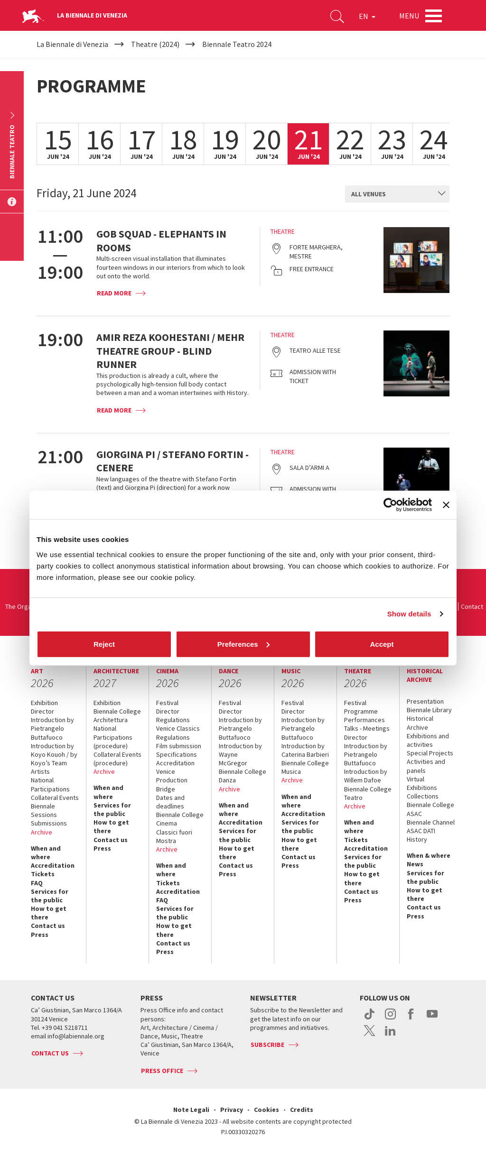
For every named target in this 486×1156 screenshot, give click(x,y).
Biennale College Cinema (180, 818)
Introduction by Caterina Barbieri (305, 750)
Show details (409, 614)
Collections (423, 796)
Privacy (231, 1109)
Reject (104, 644)
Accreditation (53, 865)
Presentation (425, 701)
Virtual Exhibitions (422, 783)
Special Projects (430, 753)
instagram (390, 1019)
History (417, 839)
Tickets (43, 874)
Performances (364, 720)
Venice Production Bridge (171, 780)
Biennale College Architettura (117, 715)
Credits (301, 1109)
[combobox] (397, 193)
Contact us (48, 925)
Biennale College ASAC (430, 808)
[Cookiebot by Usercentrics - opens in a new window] (390, 505)
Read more (114, 293)
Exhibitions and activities (428, 740)
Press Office (162, 1070)
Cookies (266, 1109)
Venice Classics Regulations (178, 732)
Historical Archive (420, 722)
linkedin (390, 1035)
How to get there (48, 912)
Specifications (176, 754)
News (415, 864)
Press (39, 934)
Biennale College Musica (305, 767)
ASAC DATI (421, 830)
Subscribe (267, 1044)
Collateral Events (55, 797)
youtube (432, 1019)
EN (367, 16)
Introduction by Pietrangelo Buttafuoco (52, 728)
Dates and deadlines (170, 801)
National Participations (50, 784)
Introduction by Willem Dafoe (365, 775)
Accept (381, 644)
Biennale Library (429, 710)
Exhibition (44, 702)
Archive (41, 832)
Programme (361, 711)
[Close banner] (446, 505)
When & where (428, 855)
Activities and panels (426, 765)
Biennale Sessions (44, 810)
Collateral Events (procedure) (117, 758)
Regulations (173, 720)
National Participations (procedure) (112, 737)
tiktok (369, 1019)
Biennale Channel (431, 822)
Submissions (49, 823)
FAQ (37, 883)
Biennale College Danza (242, 775)
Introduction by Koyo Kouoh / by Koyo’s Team (54, 754)
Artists (40, 771)
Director (42, 711)
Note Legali (191, 1109)
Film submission (178, 746)
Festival (167, 702)
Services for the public (49, 895)
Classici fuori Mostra (174, 836)
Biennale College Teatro (368, 793)
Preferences (243, 644)
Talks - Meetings (367, 728)
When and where (46, 852)
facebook (411, 1019)
